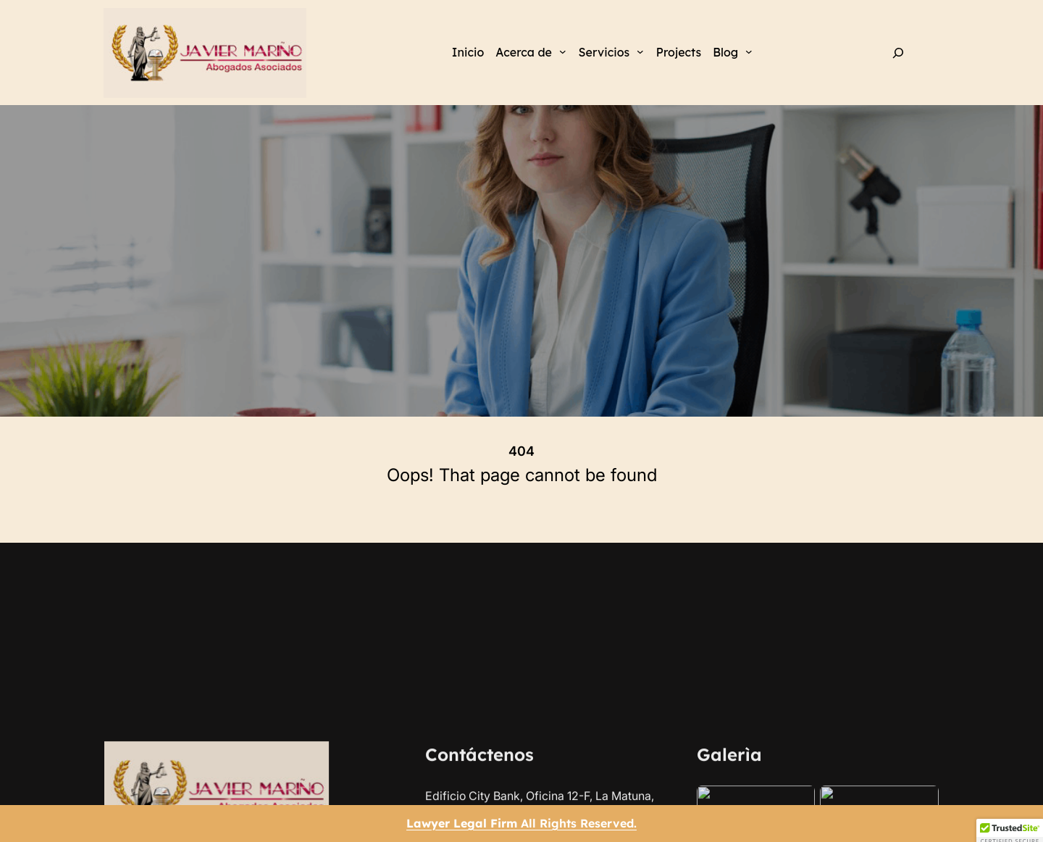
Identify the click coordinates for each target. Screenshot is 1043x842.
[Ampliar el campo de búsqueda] (898, 52)
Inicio (468, 52)
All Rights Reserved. (521, 823)
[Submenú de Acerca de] (562, 51)
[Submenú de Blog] (749, 51)
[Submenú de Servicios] (640, 51)
